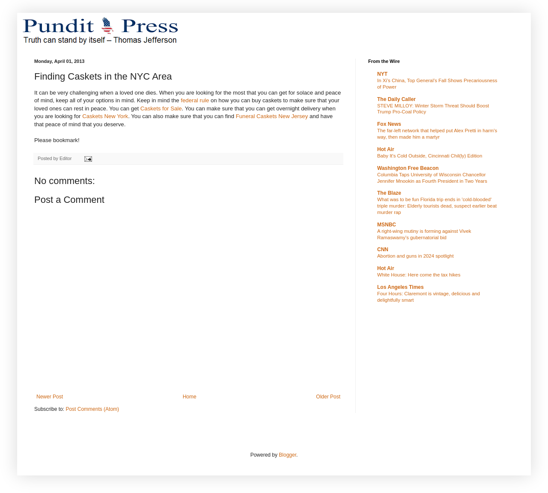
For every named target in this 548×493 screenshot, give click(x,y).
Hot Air (385, 149)
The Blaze (389, 193)
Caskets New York (105, 116)
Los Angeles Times (400, 287)
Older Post (328, 397)
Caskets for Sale (161, 108)
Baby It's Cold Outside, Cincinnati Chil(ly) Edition (429, 155)
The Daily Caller (396, 99)
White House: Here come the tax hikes (418, 274)
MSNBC (386, 225)
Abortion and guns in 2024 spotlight (415, 255)
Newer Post (49, 397)
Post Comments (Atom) (92, 409)
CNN (382, 249)
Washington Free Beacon (408, 168)
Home (190, 397)
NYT (382, 74)
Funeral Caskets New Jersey (272, 116)
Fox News (389, 124)
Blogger (287, 455)
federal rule (195, 100)
